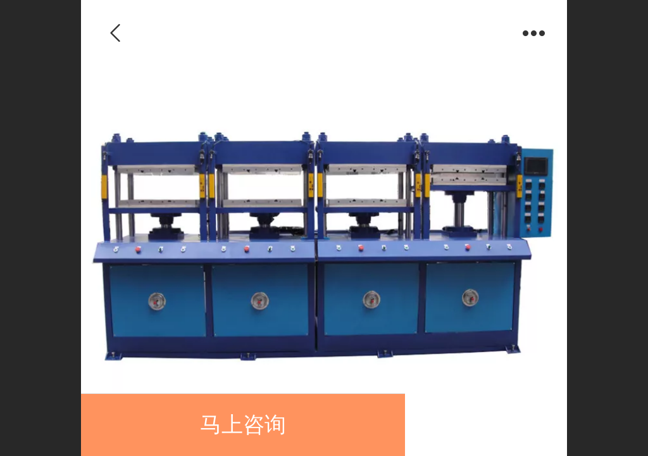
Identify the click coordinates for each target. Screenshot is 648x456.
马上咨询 (243, 424)
